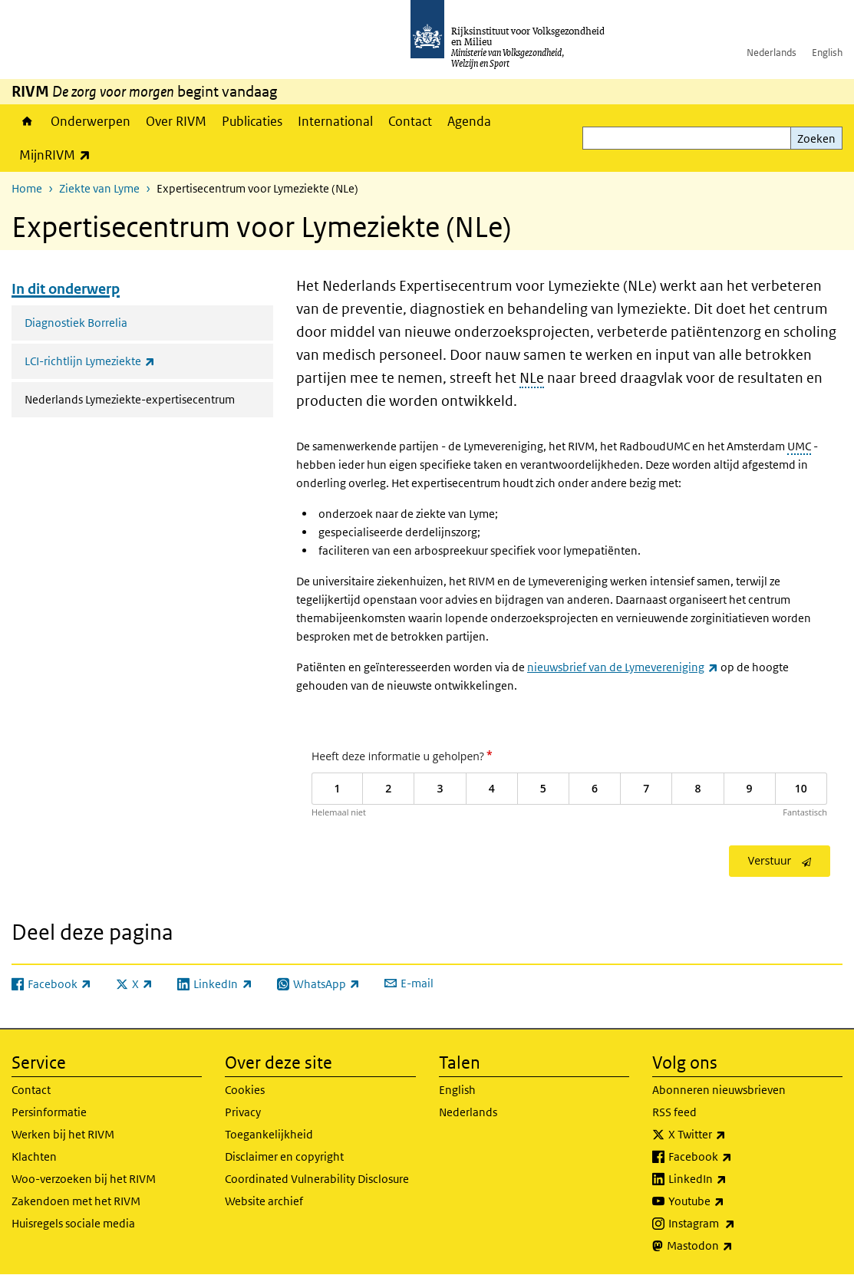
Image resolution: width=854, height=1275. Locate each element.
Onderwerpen (90, 121)
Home (27, 121)
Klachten (34, 1156)
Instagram (735, 1223)
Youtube (730, 1201)
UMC (799, 446)
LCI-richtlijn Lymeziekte (124, 361)
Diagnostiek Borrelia (76, 322)
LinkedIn (731, 1179)
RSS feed (674, 1112)
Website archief (264, 1201)
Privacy (243, 1112)
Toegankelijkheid (269, 1134)
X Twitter (730, 1134)
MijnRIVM (58, 154)
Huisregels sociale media (73, 1223)
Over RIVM (176, 121)
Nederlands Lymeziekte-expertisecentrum (149, 398)
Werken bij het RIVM (63, 1134)
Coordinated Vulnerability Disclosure (317, 1178)
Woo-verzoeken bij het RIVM (84, 1178)
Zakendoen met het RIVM (76, 1201)
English (827, 52)
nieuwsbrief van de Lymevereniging (622, 667)
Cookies (245, 1089)
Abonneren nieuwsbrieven (719, 1089)
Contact (410, 121)
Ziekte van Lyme (99, 188)
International (335, 121)
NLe (531, 378)
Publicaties (252, 121)
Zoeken (816, 138)
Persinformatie (49, 1112)
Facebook (734, 1157)
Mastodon (733, 1246)
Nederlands (771, 52)
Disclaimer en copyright (284, 1156)
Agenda (469, 121)
